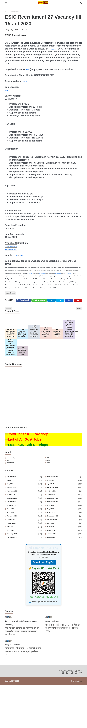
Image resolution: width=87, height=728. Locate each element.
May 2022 (54, 550)
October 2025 (16, 500)
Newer (11, 315)
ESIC (28, 69)
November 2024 (18, 514)
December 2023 (18, 521)
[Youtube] (80, 716)
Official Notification (15, 246)
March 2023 (55, 536)
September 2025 (58, 500)
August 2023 (16, 528)
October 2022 (16, 543)
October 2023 (16, 525)
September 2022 (58, 543)
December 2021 (18, 561)
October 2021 (56, 561)
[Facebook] (24, 304)
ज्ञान (50, 478)
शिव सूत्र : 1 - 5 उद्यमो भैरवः (17, 687)
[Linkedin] (71, 304)
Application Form (14, 249)
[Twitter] (43, 304)
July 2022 (54, 546)
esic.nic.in (55, 49)
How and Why (16, 478)
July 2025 (14, 503)
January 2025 (16, 511)
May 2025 (14, 507)
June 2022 (14, 550)
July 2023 (54, 528)
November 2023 (58, 521)
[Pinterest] (78, 304)
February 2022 (17, 557)
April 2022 (14, 553)
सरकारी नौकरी (15, 294)
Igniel (80, 724)
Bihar (8, 90)
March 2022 (55, 553)
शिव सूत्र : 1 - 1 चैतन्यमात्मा (58, 654)
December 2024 (58, 511)
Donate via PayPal (43, 585)
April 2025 (55, 507)
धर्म (10, 482)
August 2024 (16, 518)
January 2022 (56, 557)
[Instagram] (76, 716)
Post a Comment (30, 29)
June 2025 (55, 503)
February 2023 (17, 539)
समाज (51, 482)
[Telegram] (56, 304)
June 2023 (14, 532)
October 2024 (56, 514)
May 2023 (54, 532)
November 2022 (58, 539)
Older (76, 315)
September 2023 (58, 525)
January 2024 (56, 518)
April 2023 (14, 536)
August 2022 (16, 546)
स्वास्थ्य (51, 485)
